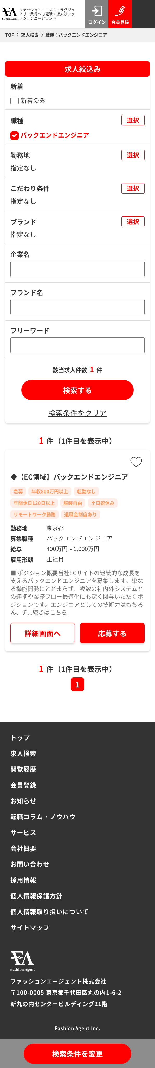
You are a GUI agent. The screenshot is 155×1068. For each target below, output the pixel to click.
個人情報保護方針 (36, 895)
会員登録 (23, 784)
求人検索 (23, 753)
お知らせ (23, 800)
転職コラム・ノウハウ (43, 816)
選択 (133, 120)
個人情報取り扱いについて (49, 911)
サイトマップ (30, 927)
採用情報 (23, 879)
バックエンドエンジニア (55, 135)
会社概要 (23, 848)
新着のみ (33, 100)
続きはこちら (50, 612)
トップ (20, 737)
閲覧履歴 (23, 768)
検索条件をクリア (77, 413)
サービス (23, 832)
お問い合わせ (30, 863)
